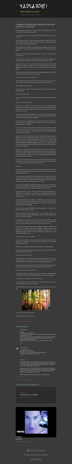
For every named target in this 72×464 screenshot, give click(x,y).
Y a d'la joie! (23, 348)
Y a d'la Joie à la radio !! (33, 15)
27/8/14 (21, 376)
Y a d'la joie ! (33, 6)
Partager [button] (17, 321)
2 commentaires (28, 397)
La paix (19, 439)
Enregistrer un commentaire (23, 379)
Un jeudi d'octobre (29, 395)
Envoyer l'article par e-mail (25, 321)
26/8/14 (21, 343)
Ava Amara (22, 329)
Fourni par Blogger (36, 450)
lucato (45, 455)
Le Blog (22, 15)
